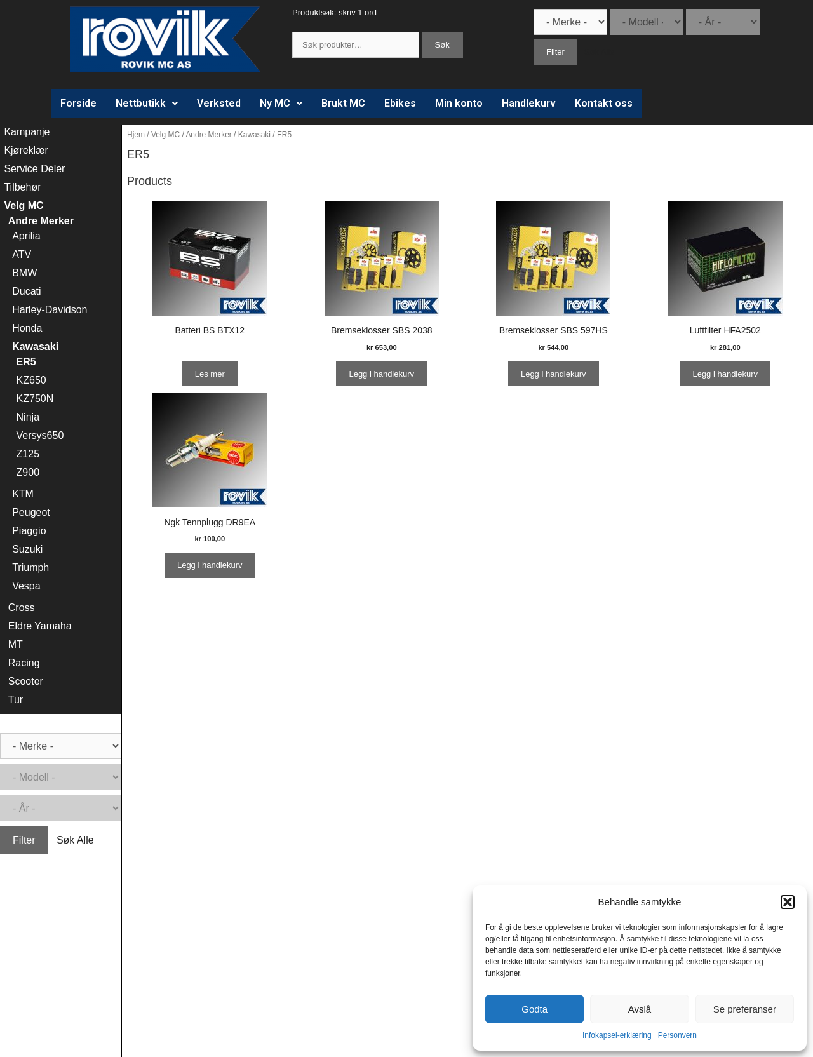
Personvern (677, 1035)
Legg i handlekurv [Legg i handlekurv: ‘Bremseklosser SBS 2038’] (381, 374)
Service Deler (34, 168)
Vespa (26, 586)
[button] (787, 902)
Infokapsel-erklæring (617, 1035)
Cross (21, 607)
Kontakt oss (604, 103)
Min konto (459, 103)
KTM (23, 493)
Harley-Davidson (49, 309)
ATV (21, 254)
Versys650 (40, 435)
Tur (15, 699)
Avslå (639, 1009)
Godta (534, 1009)
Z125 (28, 453)
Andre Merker (208, 134)
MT (15, 644)
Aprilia (26, 236)
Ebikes (400, 103)
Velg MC (165, 134)
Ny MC (281, 103)
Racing (24, 662)
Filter (555, 52)
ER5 (26, 361)
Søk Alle (599, 52)
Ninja (28, 417)
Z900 (28, 472)
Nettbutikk (147, 103)
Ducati (26, 291)
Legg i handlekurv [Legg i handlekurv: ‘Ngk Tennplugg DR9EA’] (210, 565)
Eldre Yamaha (40, 626)
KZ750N (35, 398)
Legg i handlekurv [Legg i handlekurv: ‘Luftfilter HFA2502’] (725, 374)
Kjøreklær (26, 150)
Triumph (30, 567)
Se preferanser (744, 1009)
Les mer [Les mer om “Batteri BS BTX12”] (210, 374)
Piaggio (29, 530)
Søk (442, 45)
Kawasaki (254, 134)
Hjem (136, 134)
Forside (78, 103)
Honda (27, 328)
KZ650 (31, 380)
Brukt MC (343, 103)
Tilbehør (22, 187)
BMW (24, 272)
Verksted (219, 103)
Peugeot (31, 512)
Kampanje (27, 131)
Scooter (25, 681)
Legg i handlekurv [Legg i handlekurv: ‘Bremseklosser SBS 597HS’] (553, 374)
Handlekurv (529, 103)
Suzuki (27, 549)
